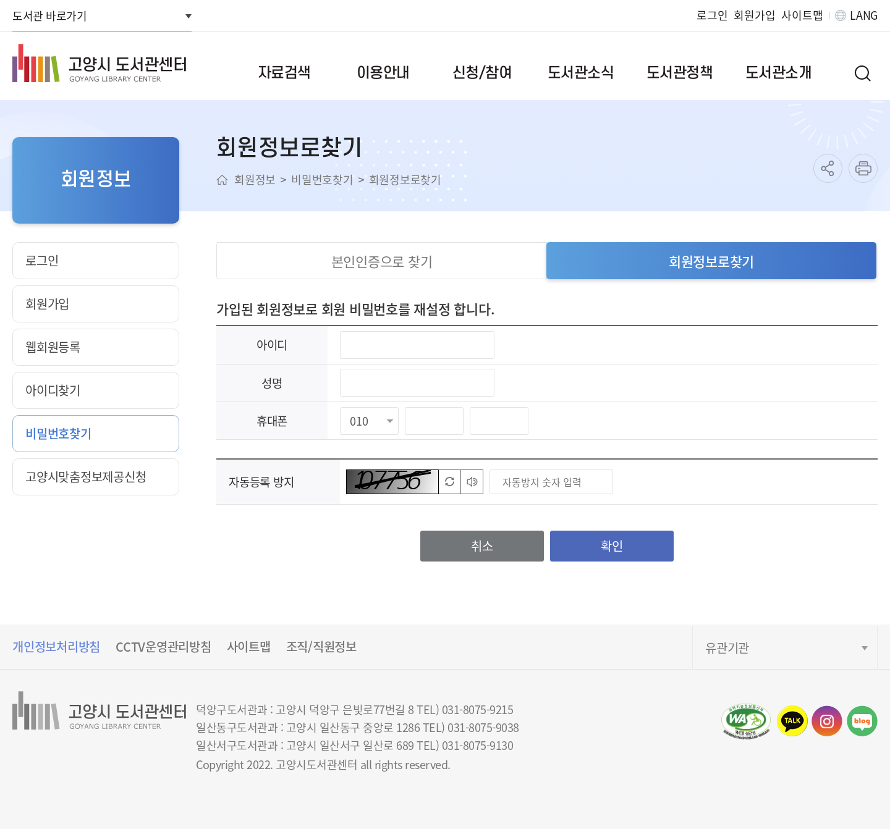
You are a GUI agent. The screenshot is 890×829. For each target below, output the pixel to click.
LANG (864, 15)
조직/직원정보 (321, 646)
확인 (612, 546)
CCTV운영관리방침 (163, 646)
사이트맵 (802, 15)
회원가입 (754, 15)
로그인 (712, 15)
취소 (482, 546)
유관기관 (727, 648)
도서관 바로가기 (49, 15)
